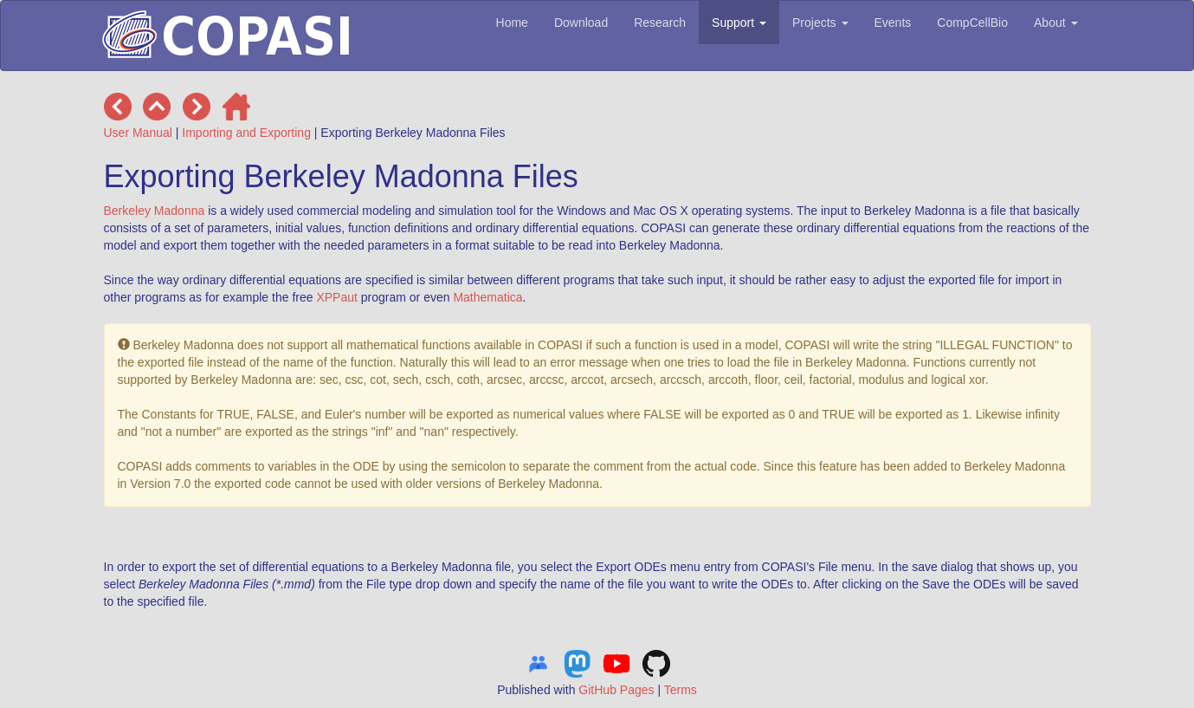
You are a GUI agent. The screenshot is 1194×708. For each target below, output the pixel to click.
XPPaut (336, 297)
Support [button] (739, 22)
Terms (680, 690)
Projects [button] (820, 22)
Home (512, 22)
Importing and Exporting (246, 133)
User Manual (138, 133)
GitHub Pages (616, 690)
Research (660, 22)
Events (893, 22)
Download (581, 22)
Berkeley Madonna (154, 211)
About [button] (1055, 22)
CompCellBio (972, 22)
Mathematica (487, 297)
